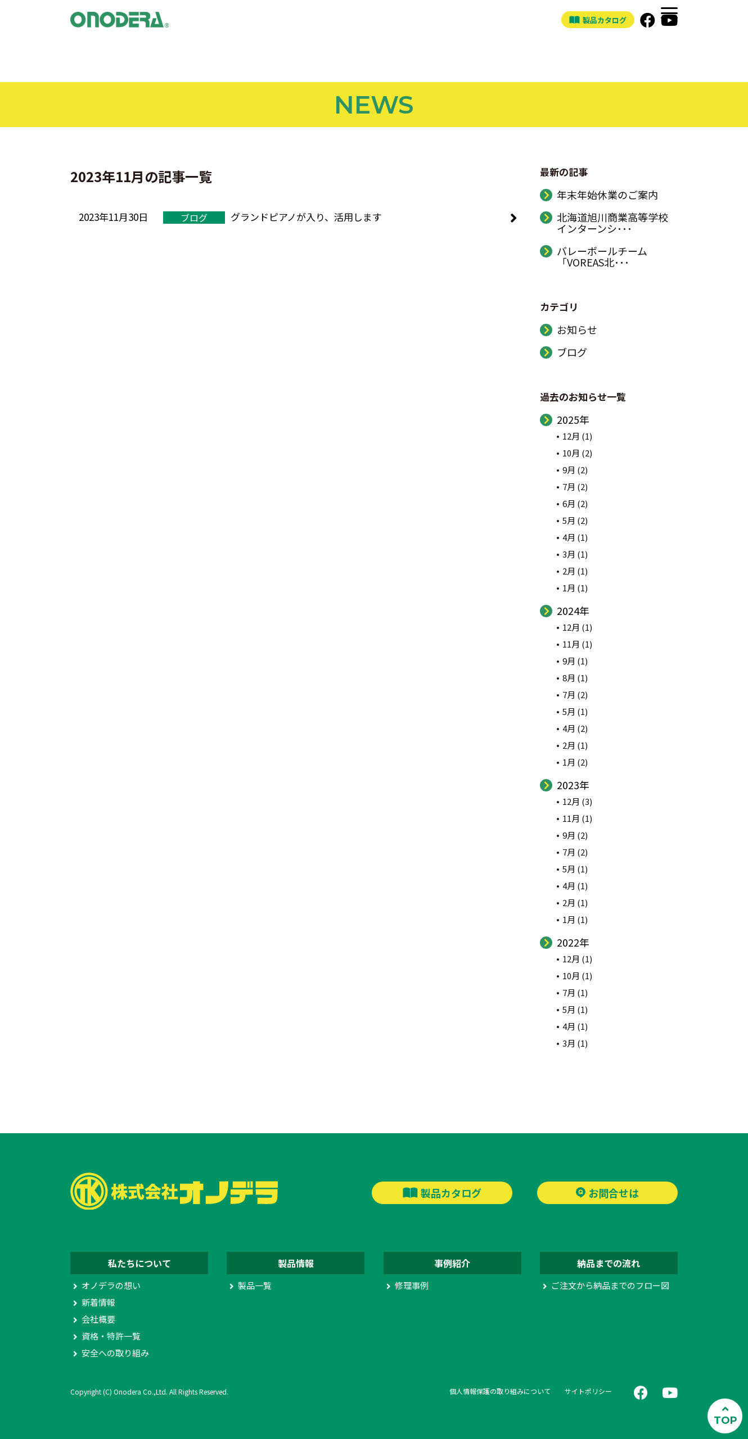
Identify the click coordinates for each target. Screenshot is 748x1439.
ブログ (572, 352)
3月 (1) (575, 554)
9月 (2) (575, 470)
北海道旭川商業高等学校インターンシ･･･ (612, 222)
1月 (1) (575, 588)
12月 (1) (577, 436)
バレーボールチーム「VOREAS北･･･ (602, 256)
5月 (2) (575, 520)
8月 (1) (575, 678)
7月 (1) (575, 992)
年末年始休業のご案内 (607, 194)
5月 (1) (575, 711)
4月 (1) (575, 537)
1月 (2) (575, 762)
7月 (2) (575, 486)
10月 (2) (577, 453)
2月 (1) (575, 571)
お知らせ (577, 329)
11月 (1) (577, 644)
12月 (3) (577, 801)
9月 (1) (575, 661)
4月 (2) (575, 728)
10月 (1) (577, 975)
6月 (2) (575, 503)
